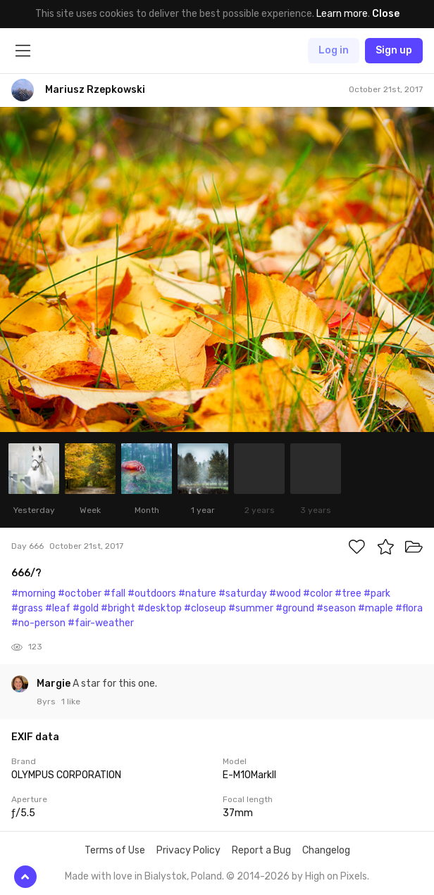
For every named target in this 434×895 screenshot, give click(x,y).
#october (79, 593)
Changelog (326, 850)
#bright (118, 608)
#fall (114, 593)
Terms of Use (115, 850)
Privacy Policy (188, 850)
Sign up (394, 50)
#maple (375, 608)
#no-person (38, 623)
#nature (197, 593)
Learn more (342, 14)
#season (336, 608)
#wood (285, 593)
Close (385, 14)
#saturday (242, 593)
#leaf (57, 608)
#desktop (159, 608)
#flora (409, 608)
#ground (294, 608)
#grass (27, 608)
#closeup (205, 608)
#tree (348, 593)
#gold (86, 608)
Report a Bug (261, 850)
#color (318, 593)
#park (377, 593)
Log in (333, 50)
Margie (55, 684)
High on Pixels (336, 876)
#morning (33, 593)
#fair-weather (101, 623)
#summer (250, 608)
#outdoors (152, 593)
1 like (70, 701)
